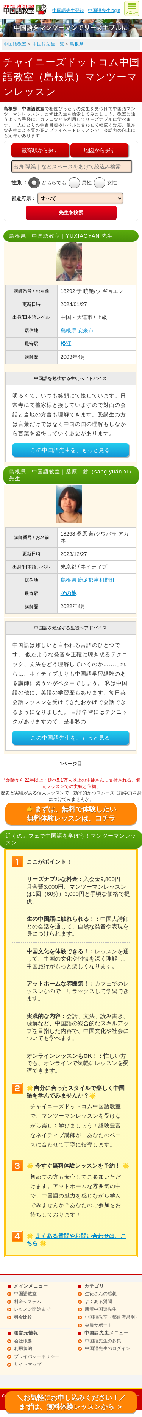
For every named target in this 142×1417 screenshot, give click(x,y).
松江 (66, 344)
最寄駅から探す (40, 150)
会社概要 (23, 1341)
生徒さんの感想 (101, 1293)
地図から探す (99, 150)
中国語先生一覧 (48, 44)
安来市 (86, 330)
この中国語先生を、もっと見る (70, 450)
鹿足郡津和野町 (96, 580)
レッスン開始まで (32, 1309)
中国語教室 (15, 44)
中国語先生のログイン (107, 1348)
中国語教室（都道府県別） (112, 1317)
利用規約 (23, 1348)
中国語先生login (104, 10)
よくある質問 (98, 1301)
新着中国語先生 (101, 1309)
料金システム (27, 1301)
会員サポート (98, 1325)
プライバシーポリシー (36, 1356)
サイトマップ (27, 1364)
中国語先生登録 (68, 10)
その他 (68, 593)
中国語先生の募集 (103, 1341)
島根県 (77, 44)
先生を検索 (71, 212)
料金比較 (23, 1317)
